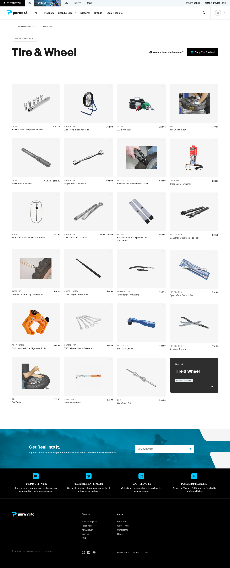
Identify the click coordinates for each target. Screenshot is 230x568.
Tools (36, 26)
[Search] (204, 13)
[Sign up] (190, 449)
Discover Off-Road (23, 26)
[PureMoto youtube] (95, 552)
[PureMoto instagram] (84, 552)
